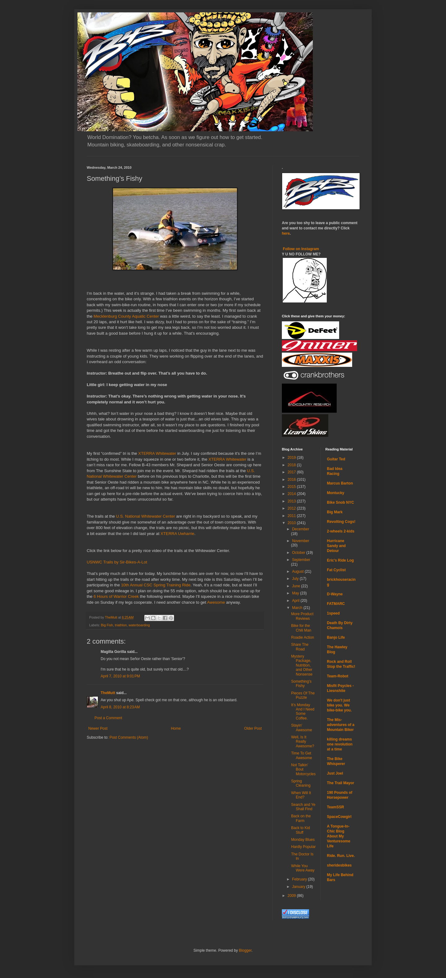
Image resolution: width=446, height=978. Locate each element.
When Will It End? (301, 795)
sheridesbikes (339, 865)
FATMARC (336, 604)
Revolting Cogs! (341, 521)
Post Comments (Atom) (128, 737)
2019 (292, 457)
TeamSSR (335, 807)
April (296, 600)
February (300, 879)
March (298, 608)
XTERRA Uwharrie (177, 533)
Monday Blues (303, 839)
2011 (292, 516)
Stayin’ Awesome (301, 727)
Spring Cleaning (300, 783)
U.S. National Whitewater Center (145, 516)
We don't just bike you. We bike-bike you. (339, 705)
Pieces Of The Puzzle (303, 695)
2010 (292, 523)
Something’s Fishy (301, 683)
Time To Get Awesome (301, 755)
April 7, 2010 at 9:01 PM (120, 676)
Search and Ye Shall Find (303, 806)
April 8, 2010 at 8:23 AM (120, 707)
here (286, 233)
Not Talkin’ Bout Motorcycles (303, 769)
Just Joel (335, 773)
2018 (292, 465)
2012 (292, 508)
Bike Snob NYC (340, 502)
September (301, 560)
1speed (333, 613)
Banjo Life (336, 637)
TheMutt (108, 693)
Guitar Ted (336, 459)
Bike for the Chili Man (301, 628)
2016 (292, 479)
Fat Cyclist (336, 570)
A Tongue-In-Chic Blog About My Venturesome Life (338, 836)
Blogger (245, 950)
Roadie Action (302, 637)
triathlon (121, 625)
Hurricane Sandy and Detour (336, 546)
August (298, 571)
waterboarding (139, 625)
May (296, 593)
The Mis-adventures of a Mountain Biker (341, 725)
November (300, 541)
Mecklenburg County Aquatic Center (126, 316)
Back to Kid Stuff (300, 830)
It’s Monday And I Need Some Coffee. (302, 711)
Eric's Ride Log (340, 560)
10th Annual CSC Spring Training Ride (155, 585)
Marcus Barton (340, 483)
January (299, 887)
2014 (292, 494)
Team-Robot (337, 676)
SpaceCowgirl (339, 817)
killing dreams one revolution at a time (340, 744)
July (296, 578)
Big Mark (335, 512)
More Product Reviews (302, 616)
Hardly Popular (303, 847)
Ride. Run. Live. (341, 856)
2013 (292, 501)
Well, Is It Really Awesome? (302, 741)
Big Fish (107, 625)
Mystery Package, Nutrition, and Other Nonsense (302, 665)
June (296, 586)
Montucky (335, 493)
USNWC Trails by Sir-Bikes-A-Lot (117, 562)
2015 (292, 487)
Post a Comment (108, 718)
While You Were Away (302, 868)
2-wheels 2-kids (341, 531)
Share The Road (299, 646)
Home (176, 728)
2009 (292, 895)
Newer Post (97, 728)
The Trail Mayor (340, 783)
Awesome (216, 602)
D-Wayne (335, 594)
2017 (292, 472)
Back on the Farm (301, 818)
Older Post (253, 728)
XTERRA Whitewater (157, 453)
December (300, 529)
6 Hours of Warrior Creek (116, 596)
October (299, 552)
